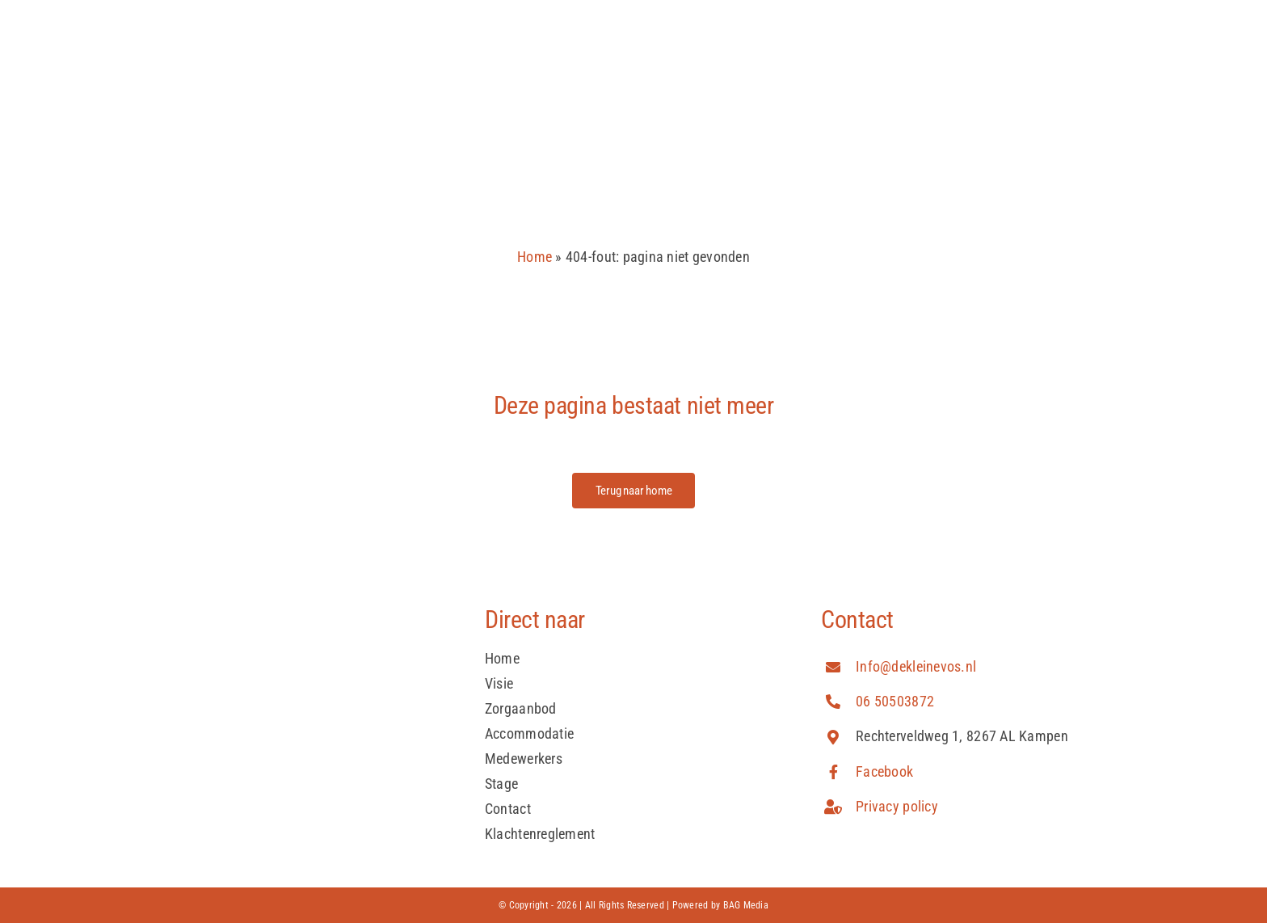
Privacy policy (897, 806)
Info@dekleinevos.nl (916, 666)
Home (534, 256)
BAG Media (745, 905)
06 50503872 (895, 701)
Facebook (884, 771)
